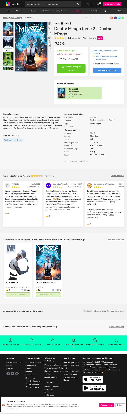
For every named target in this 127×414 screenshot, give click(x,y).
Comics (20, 11)
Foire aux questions (71, 363)
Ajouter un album (51, 377)
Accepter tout (106, 405)
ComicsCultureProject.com (104, 184)
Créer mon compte (112, 4)
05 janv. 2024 (77, 184)
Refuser (120, 405)
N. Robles (40, 288)
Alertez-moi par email (71, 69)
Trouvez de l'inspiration (34, 363)
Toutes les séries (32, 384)
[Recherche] (50, 4)
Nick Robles (94, 134)
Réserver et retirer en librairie (72, 379)
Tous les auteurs (32, 388)
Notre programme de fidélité (52, 373)
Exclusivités (77, 11)
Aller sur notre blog (116, 327)
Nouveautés (94, 11)
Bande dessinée (31, 366)
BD (9, 11)
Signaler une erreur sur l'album (76, 161)
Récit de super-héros (98, 121)
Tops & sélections (32, 381)
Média (121, 11)
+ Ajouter (15, 136)
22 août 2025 (35, 184)
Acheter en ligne (70, 375)
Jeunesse (47, 11)
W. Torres (27, 288)
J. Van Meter (11, 288)
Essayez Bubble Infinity (53, 368)
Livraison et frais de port (71, 367)
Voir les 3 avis (77, 38)
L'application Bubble (52, 365)
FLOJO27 (15, 184)
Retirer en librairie (107, 70)
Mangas (33, 11)
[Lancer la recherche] (78, 4)
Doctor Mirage (16, 18)
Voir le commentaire (62, 210)
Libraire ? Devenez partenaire (51, 388)
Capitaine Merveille (60, 184)
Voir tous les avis (117, 176)
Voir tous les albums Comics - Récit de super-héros (104, 311)
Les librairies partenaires (49, 394)
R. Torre (19, 288)
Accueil (6, 18)
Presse (9, 366)
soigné (75, 59)
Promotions (60, 11)
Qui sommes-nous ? (14, 363)
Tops (106, 11)
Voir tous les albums (116, 240)
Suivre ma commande (72, 372)
